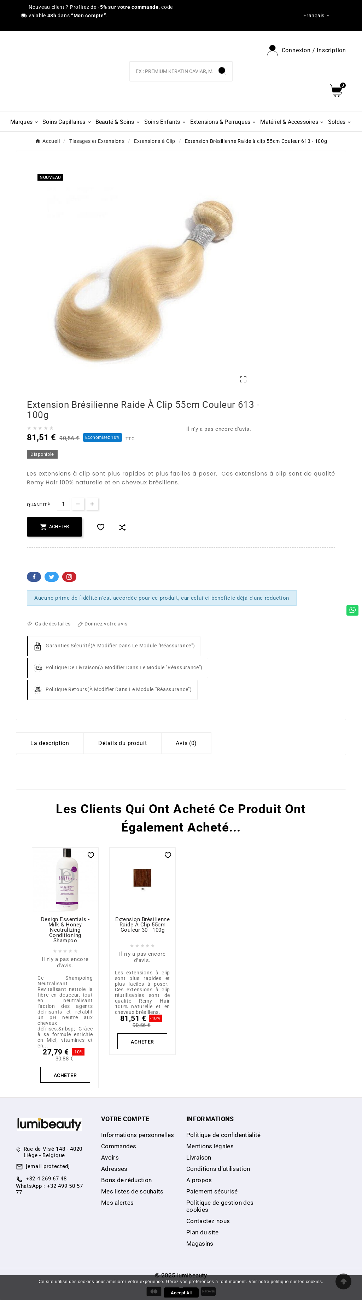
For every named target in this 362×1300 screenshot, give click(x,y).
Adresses (114, 1168)
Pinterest (69, 577)
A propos (199, 1180)
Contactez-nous (208, 1221)
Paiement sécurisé (212, 1191)
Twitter (52, 577)
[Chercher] (171, 71)
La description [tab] (49, 743)
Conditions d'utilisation (218, 1168)
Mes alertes (117, 1202)
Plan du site (202, 1232)
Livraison (198, 1157)
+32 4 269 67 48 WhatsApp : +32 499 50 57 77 (49, 1185)
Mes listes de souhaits (132, 1191)
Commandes (118, 1146)
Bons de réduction (126, 1180)
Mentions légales (210, 1146)
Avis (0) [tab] (186, 743)
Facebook (34, 577)
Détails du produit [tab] (122, 743)
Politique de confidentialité (223, 1134)
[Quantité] (63, 504)
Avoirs (110, 1157)
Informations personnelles (137, 1134)
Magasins (199, 1243)
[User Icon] (306, 50)
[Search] (222, 71)
